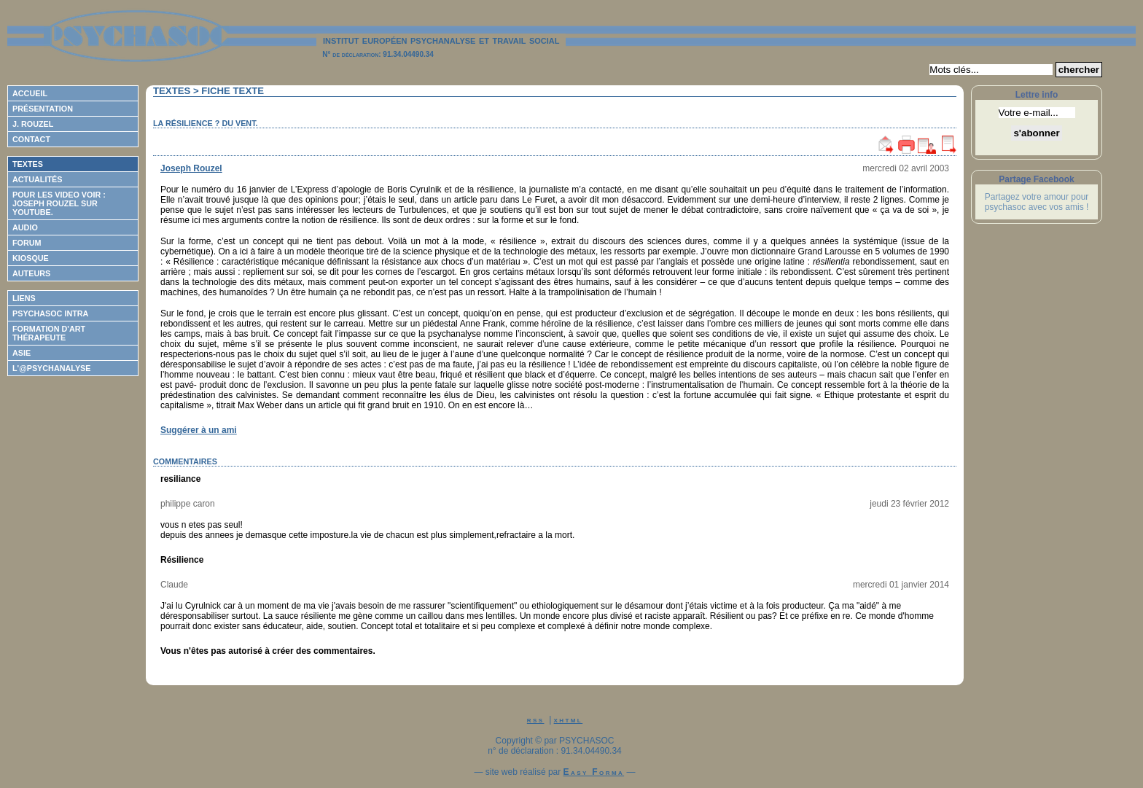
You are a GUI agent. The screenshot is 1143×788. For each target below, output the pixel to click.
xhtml (568, 719)
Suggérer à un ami (198, 430)
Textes (27, 164)
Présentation (42, 108)
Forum (27, 242)
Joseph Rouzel (191, 168)
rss (536, 719)
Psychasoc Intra (50, 313)
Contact (31, 139)
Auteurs (31, 273)
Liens (24, 298)
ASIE (21, 352)
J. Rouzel (32, 124)
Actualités (37, 179)
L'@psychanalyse (51, 368)
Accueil (29, 93)
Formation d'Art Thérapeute (48, 333)
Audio (25, 227)
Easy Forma (594, 772)
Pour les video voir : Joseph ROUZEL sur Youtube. (59, 203)
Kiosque (30, 258)
